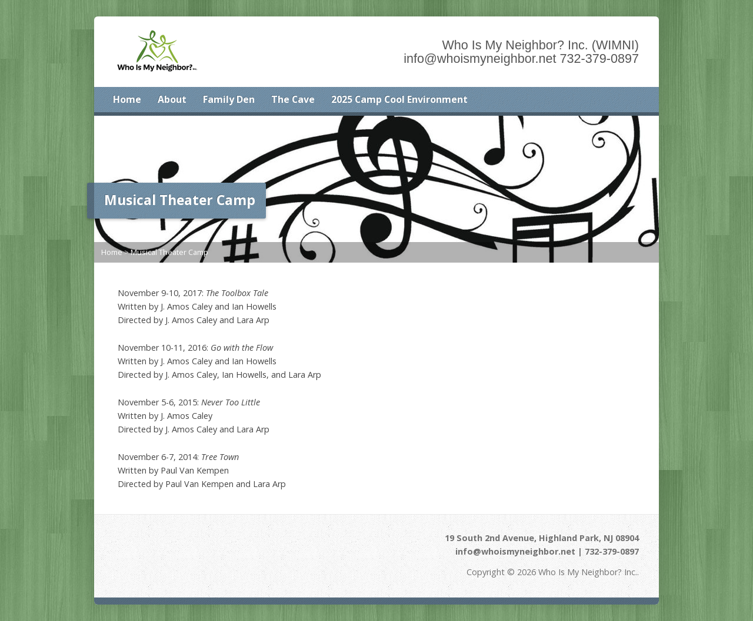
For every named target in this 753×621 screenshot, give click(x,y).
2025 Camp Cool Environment (399, 99)
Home (127, 99)
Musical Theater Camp (169, 252)
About (172, 99)
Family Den (229, 99)
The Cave (293, 99)
